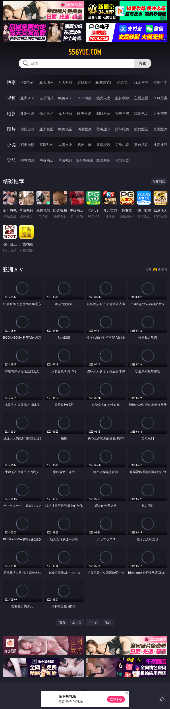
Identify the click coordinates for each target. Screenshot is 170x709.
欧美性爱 (84, 113)
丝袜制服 (122, 98)
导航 (11, 160)
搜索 (142, 63)
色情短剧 (122, 160)
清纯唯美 (122, 129)
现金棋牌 (141, 82)
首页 (62, 622)
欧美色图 (65, 129)
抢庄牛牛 (160, 82)
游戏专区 (84, 82)
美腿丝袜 (103, 129)
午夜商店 (46, 160)
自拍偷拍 (46, 98)
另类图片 (160, 129)
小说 (11, 145)
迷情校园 (103, 144)
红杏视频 (103, 160)
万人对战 (65, 82)
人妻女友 (65, 144)
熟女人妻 (103, 98)
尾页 (108, 622)
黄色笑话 (141, 144)
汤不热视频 (84, 160)
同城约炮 (27, 160)
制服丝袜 (103, 113)
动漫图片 (84, 129)
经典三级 (122, 113)
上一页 (76, 622)
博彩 (11, 82)
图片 (11, 129)
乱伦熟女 (141, 113)
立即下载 (116, 699)
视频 (11, 98)
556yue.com (84, 52)
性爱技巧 (160, 144)
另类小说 (122, 144)
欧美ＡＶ (65, 98)
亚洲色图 (46, 129)
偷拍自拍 (46, 113)
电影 (11, 113)
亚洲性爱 (27, 113)
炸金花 (122, 82)
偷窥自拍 (27, 129)
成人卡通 (65, 113)
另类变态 (160, 113)
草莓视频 (65, 160)
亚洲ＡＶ (27, 98)
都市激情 (27, 144)
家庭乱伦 (46, 144)
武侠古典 (84, 144)
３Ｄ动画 (84, 98)
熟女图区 (141, 129)
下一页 (93, 622)
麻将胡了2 (103, 82)
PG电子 (27, 82)
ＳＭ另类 (160, 98)
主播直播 (141, 98)
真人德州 (46, 82)
